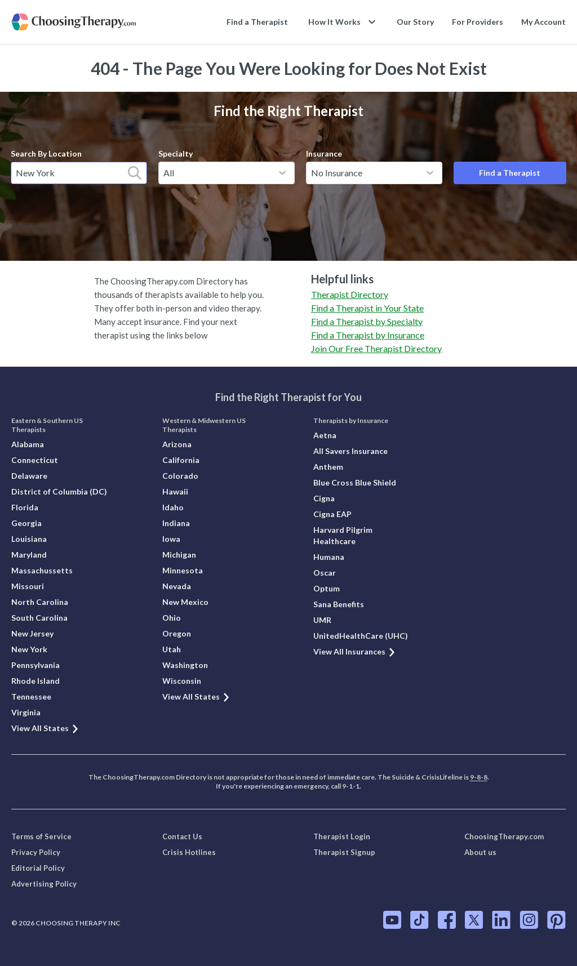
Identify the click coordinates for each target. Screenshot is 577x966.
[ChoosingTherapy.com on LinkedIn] (501, 920)
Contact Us (182, 836)
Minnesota (182, 570)
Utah (171, 649)
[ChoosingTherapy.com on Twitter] (474, 920)
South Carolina (39, 617)
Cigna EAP (332, 514)
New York (29, 649)
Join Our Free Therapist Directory (376, 348)
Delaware (29, 475)
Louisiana (29, 539)
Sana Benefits (338, 604)
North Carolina (39, 602)
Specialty (175, 153)
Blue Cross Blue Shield (354, 482)
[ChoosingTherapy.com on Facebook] (447, 920)
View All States (45, 728)
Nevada (176, 586)
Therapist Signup (344, 852)
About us (480, 852)
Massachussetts (42, 570)
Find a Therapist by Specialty (367, 321)
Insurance (324, 153)
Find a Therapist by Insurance (367, 335)
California (180, 460)
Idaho (173, 507)
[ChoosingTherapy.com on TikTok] (419, 920)
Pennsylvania (35, 665)
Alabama (27, 444)
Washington (185, 665)
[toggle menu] (282, 173)
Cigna (324, 498)
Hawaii (175, 491)
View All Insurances (354, 651)
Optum (326, 588)
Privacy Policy (35, 852)
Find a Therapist (257, 21)
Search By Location (46, 153)
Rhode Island (35, 680)
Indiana (176, 523)
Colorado (180, 475)
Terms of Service (41, 836)
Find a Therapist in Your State (367, 307)
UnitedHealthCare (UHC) (360, 635)
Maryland (29, 554)
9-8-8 (478, 777)
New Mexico (185, 602)
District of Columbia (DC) (59, 491)
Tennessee (31, 696)
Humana (328, 557)
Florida (24, 507)
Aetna (324, 435)
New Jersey (32, 633)
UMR (322, 620)
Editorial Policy (38, 867)
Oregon (176, 633)
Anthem (328, 466)
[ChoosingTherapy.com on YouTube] (392, 920)
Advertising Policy (44, 883)
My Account (543, 21)
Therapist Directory (349, 294)
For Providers (477, 21)
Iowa (171, 539)
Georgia (26, 523)
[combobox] (79, 173)
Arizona (177, 444)
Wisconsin (181, 680)
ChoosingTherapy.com (504, 836)
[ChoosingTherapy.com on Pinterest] (556, 920)
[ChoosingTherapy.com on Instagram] (529, 920)
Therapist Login (341, 836)
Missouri (27, 586)
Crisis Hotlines (189, 852)
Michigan (179, 554)
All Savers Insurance (350, 451)
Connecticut (34, 460)
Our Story (415, 21)
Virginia (26, 712)
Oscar (324, 572)
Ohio (171, 617)
